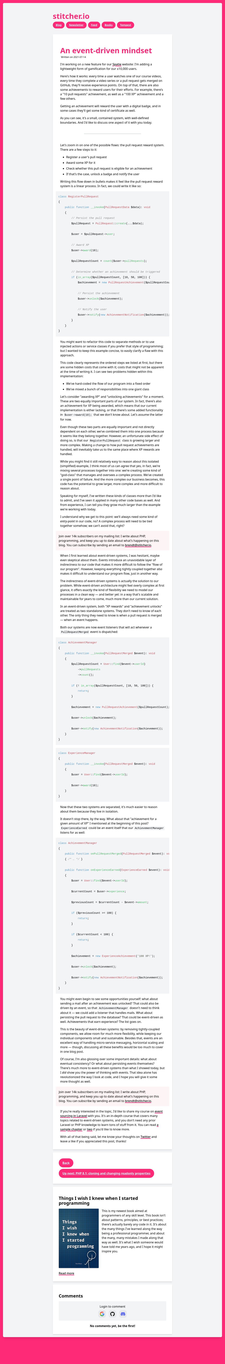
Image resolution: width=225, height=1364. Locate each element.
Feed (94, 25)
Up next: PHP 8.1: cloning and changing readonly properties (107, 1173)
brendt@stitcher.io (138, 545)
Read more (66, 1273)
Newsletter (76, 25)
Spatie (116, 64)
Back (66, 1163)
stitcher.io (71, 16)
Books (109, 25)
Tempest (125, 25)
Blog (59, 25)
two (89, 1129)
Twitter (145, 1137)
